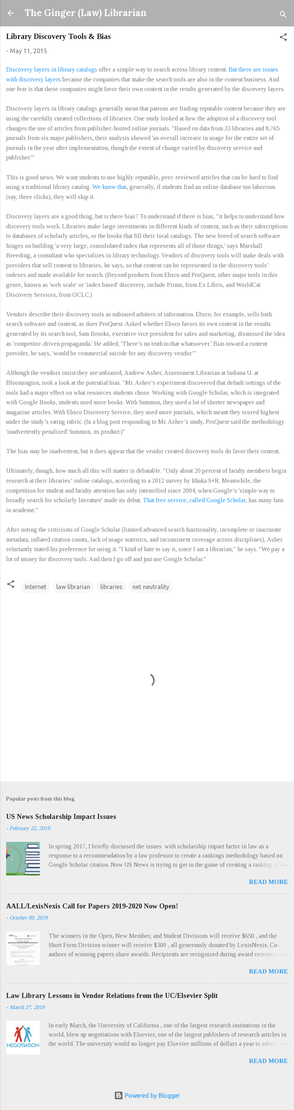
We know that (109, 187)
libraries (111, 586)
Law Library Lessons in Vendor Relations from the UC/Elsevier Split (112, 995)
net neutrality (150, 586)
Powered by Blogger (147, 1095)
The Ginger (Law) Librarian (85, 13)
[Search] (283, 15)
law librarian (73, 586)
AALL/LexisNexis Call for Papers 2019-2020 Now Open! (92, 906)
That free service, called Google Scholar (194, 500)
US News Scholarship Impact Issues (61, 816)
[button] (283, 38)
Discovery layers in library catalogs (51, 69)
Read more (268, 882)
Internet (35, 586)
